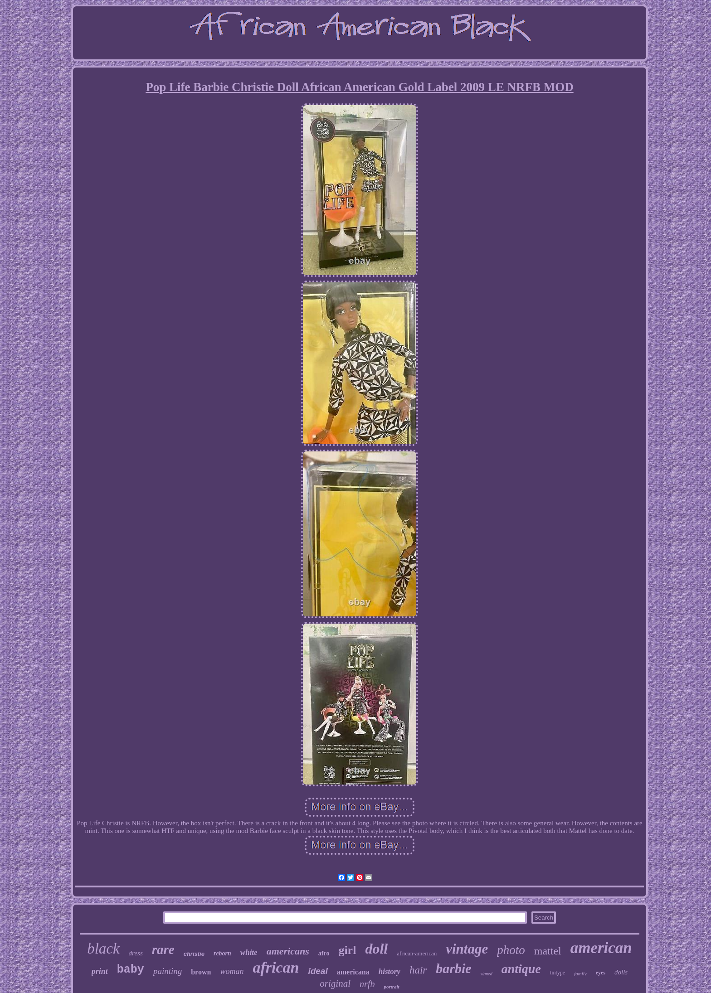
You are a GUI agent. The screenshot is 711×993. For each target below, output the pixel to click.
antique (521, 969)
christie (194, 953)
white (249, 952)
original (335, 983)
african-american (417, 953)
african (276, 967)
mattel (547, 951)
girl (347, 950)
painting (167, 971)
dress (136, 953)
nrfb (367, 984)
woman (231, 971)
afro (324, 953)
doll (376, 948)
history (389, 971)
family (580, 973)
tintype (557, 972)
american (601, 948)
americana (353, 972)
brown (201, 972)
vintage (467, 949)
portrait (391, 986)
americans (288, 951)
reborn (222, 953)
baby (130, 969)
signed (486, 973)
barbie (453, 968)
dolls (621, 972)
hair (418, 970)
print (100, 971)
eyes (600, 972)
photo (511, 950)
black (103, 948)
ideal (317, 971)
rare (163, 949)
